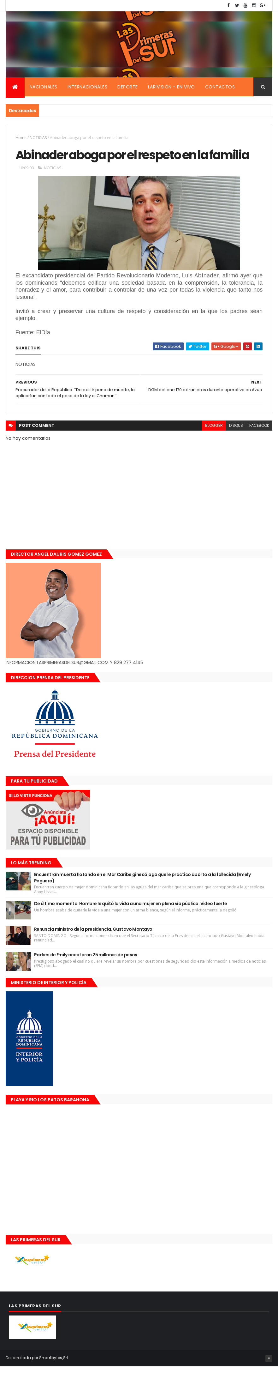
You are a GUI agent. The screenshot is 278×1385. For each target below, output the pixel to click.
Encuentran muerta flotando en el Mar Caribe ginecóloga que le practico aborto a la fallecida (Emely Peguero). (142, 896)
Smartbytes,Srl (53, 1376)
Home (21, 138)
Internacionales (88, 88)
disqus (236, 443)
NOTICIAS (38, 138)
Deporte (127, 88)
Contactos (220, 88)
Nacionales (43, 88)
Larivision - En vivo (171, 88)
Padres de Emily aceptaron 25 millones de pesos (85, 973)
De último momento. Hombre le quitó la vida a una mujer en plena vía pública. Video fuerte (130, 922)
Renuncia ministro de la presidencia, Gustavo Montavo (93, 948)
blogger (214, 443)
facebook (259, 443)
